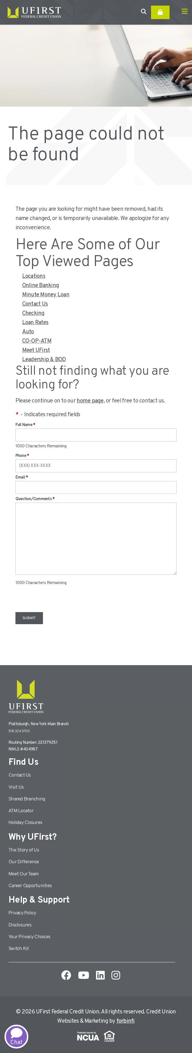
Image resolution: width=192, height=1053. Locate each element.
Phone (22, 456)
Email (21, 477)
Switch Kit (18, 949)
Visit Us (16, 787)
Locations (33, 276)
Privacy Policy (22, 913)
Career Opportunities (30, 886)
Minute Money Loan (45, 295)
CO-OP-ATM (36, 341)
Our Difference (23, 862)
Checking (33, 313)
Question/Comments (35, 499)
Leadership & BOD (44, 359)
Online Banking (40, 285)
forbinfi (125, 1021)
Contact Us (35, 304)
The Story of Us (23, 850)
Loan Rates (35, 322)
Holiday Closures (25, 822)
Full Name (25, 425)
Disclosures (19, 925)
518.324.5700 (18, 731)
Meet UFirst (36, 350)
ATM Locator (20, 811)
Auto (28, 332)
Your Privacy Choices (29, 937)
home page (90, 401)
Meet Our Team (23, 874)
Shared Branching (26, 799)
